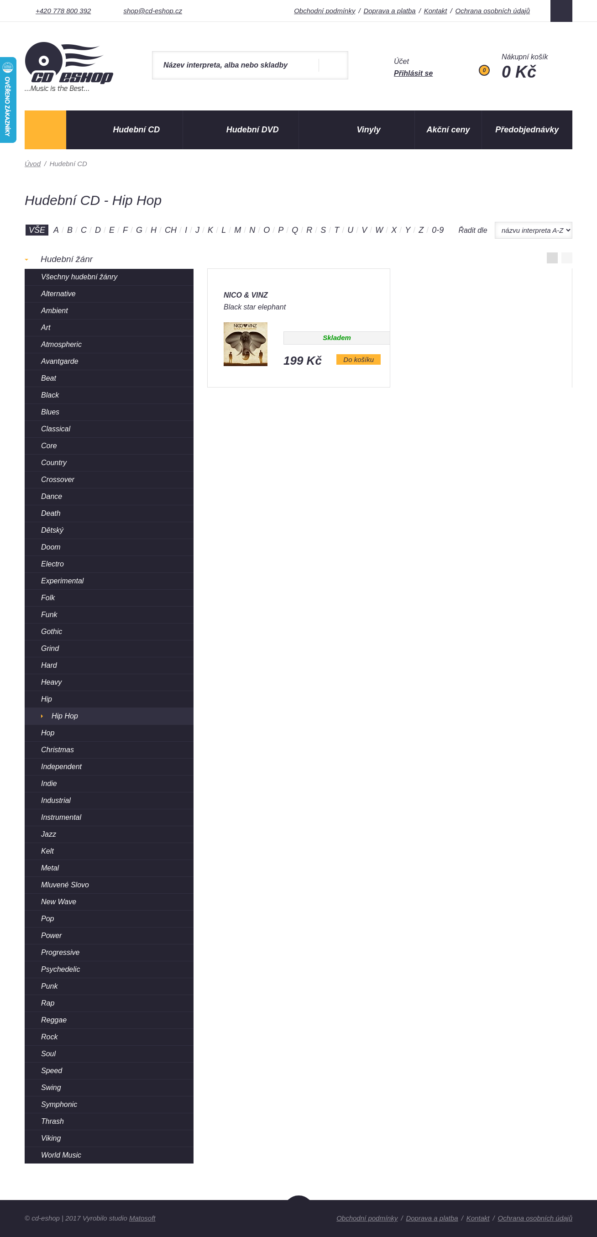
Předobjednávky (527, 129)
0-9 (438, 230)
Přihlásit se (413, 73)
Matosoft (142, 1218)
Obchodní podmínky (324, 11)
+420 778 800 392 (63, 11)
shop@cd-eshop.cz (152, 11)
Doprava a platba (389, 11)
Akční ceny (448, 129)
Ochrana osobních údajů (493, 11)
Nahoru (299, 1215)
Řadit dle (472, 230)
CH (171, 230)
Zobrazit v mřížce (552, 257)
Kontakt (435, 11)
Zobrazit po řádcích (566, 257)
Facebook (561, 11)
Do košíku (358, 359)
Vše (37, 230)
